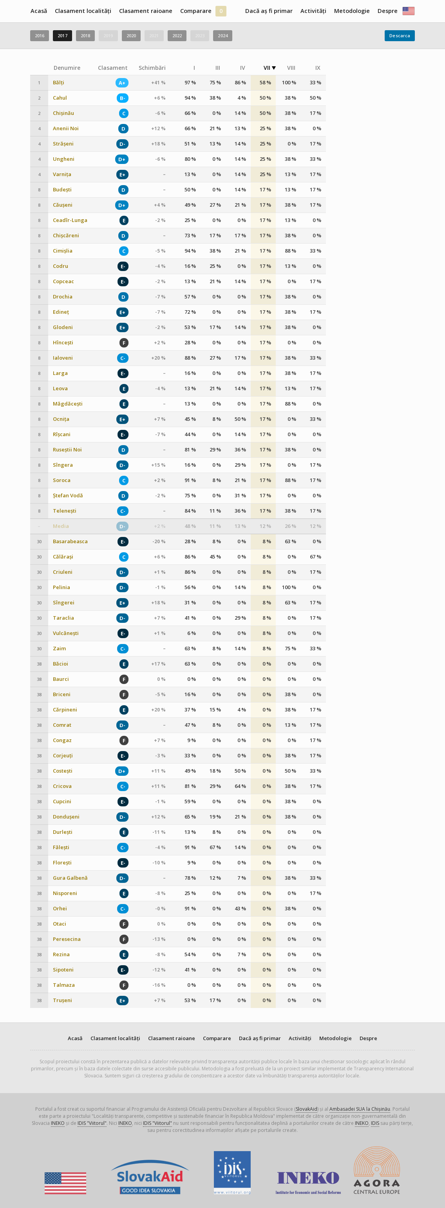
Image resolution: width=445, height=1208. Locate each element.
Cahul (60, 98)
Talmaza (64, 985)
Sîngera (63, 465)
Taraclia (63, 618)
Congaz (62, 740)
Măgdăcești (68, 403)
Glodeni (63, 327)
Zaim (59, 648)
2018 (85, 35)
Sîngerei (63, 602)
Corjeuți (63, 755)
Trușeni (62, 1000)
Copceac (63, 281)
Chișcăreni (66, 235)
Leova (60, 388)
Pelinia (61, 587)
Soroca (62, 480)
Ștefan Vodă (68, 495)
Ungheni (63, 159)
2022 (177, 35)
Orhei (60, 908)
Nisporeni (65, 893)
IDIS (375, 1123)
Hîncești (63, 342)
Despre (388, 11)
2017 (62, 35)
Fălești (61, 847)
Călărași (63, 556)
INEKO (58, 1123)
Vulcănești (66, 633)
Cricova (62, 786)
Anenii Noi (66, 128)
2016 (39, 35)
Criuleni (62, 572)
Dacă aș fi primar (269, 11)
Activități (313, 11)
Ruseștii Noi (67, 449)
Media (61, 526)
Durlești (62, 832)
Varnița (62, 174)
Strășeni (63, 143)
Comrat (62, 725)
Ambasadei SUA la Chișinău (359, 1109)
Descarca (399, 35)
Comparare (196, 11)
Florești (62, 862)
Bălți (58, 82)
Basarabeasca (70, 541)
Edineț (61, 312)
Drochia (62, 296)
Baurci (61, 679)
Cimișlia (62, 250)
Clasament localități (83, 11)
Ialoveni (63, 358)
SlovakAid (306, 1109)
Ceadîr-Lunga (70, 220)
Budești (62, 189)
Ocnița (61, 419)
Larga (60, 373)
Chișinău (63, 113)
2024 (222, 35)
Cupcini (62, 801)
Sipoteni (63, 969)
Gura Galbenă (70, 878)
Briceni (62, 694)
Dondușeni (66, 816)
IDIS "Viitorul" (92, 1123)
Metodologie (352, 11)
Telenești (64, 511)
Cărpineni (65, 709)
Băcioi (60, 663)
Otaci (59, 924)
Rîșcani (62, 434)
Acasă (39, 11)
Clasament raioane (145, 11)
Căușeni (62, 205)
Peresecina (67, 939)
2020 (131, 35)
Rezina (61, 954)
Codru (60, 266)
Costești (62, 771)
